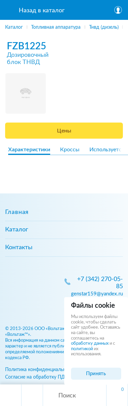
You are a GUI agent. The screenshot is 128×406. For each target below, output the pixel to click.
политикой (82, 349)
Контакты (18, 247)
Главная (17, 212)
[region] (64, 26)
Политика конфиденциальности (40, 369)
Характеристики (29, 149)
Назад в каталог (42, 11)
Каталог (16, 230)
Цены (64, 131)
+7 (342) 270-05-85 (100, 283)
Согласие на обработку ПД (35, 377)
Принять (96, 373)
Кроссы (70, 149)
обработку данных (90, 343)
